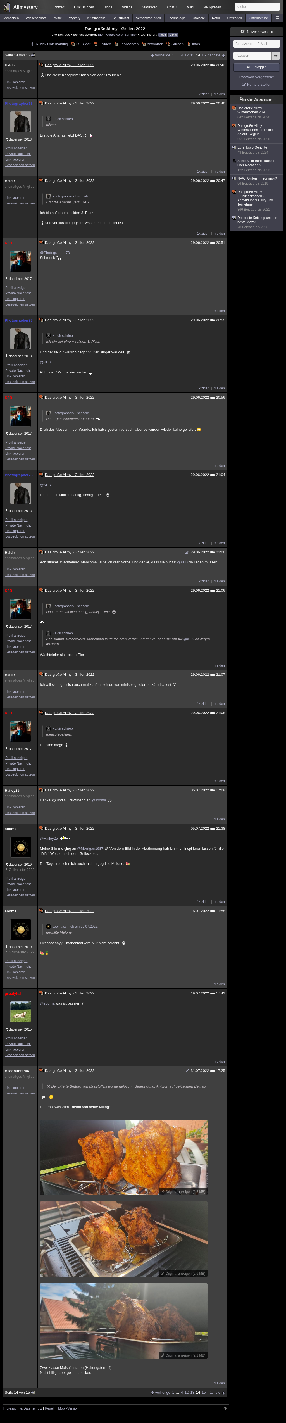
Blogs (108, 7)
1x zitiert (203, 94)
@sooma (99, 800)
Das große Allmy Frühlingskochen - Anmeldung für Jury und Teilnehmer (257, 201)
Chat (172, 7)
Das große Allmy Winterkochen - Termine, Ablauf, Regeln (257, 132)
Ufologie (199, 18)
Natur (216, 18)
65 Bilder (83, 44)
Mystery (74, 18)
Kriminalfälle (96, 18)
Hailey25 (12, 790)
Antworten (155, 44)
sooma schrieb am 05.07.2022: (72, 927)
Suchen (177, 44)
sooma (10, 829)
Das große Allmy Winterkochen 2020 (257, 113)
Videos (127, 7)
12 (187, 55)
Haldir (10, 65)
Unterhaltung (258, 18)
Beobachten (129, 44)
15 (204, 55)
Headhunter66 (17, 1071)
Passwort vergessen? (256, 77)
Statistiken (149, 7)
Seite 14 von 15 (20, 55)
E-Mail (173, 34)
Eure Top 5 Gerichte (257, 150)
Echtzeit (59, 7)
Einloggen (259, 67)
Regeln (50, 1408)
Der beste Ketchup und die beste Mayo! (257, 222)
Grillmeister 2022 (21, 870)
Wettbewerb (114, 34)
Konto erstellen (259, 84)
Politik (57, 18)
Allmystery (25, 7)
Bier (100, 34)
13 (192, 55)
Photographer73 (19, 103)
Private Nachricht (18, 154)
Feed (162, 34)
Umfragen (234, 18)
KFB (8, 243)
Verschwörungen (148, 18)
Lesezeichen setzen (20, 88)
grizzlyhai (13, 993)
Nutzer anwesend (256, 32)
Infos (196, 44)
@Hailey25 (49, 838)
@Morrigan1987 (90, 848)
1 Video (105, 44)
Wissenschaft (36, 18)
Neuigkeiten (212, 7)
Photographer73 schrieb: (67, 196)
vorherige (162, 55)
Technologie (177, 18)
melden (219, 94)
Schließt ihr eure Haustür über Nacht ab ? (257, 165)
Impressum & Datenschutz (22, 1408)
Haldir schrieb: (60, 119)
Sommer (131, 34)
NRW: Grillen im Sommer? (257, 181)
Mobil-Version (68, 1408)
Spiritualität (121, 18)
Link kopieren (15, 82)
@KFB (45, 362)
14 (198, 55)
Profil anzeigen (16, 148)
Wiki (190, 7)
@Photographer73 (55, 253)
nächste (214, 55)
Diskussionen (84, 7)
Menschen (11, 18)
